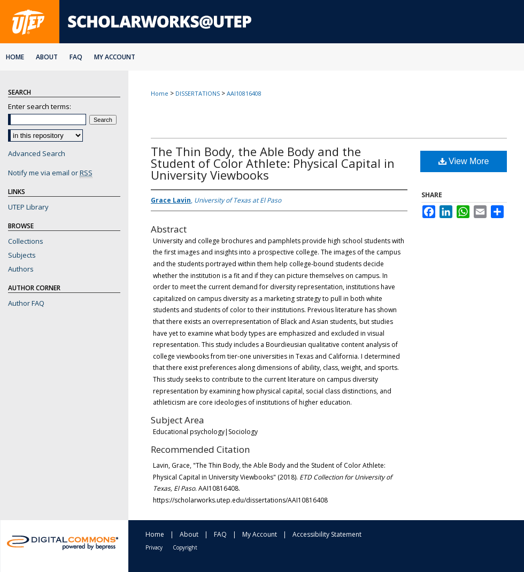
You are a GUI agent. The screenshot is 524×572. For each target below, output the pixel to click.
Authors (21, 269)
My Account (259, 534)
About (189, 534)
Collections (25, 241)
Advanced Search (36, 153)
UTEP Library (28, 207)
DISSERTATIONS (197, 93)
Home (159, 93)
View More (463, 161)
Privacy (154, 547)
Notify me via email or (50, 172)
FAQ (220, 534)
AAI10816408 (244, 93)
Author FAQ (26, 303)
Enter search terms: (39, 106)
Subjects (22, 255)
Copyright (185, 547)
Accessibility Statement (326, 534)
